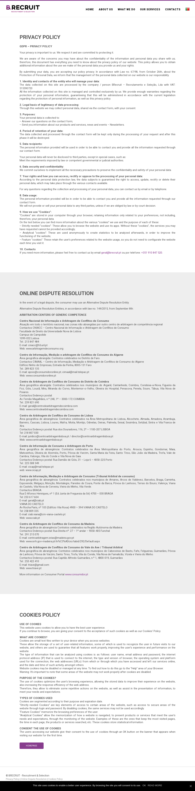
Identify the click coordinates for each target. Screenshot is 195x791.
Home (90, 9)
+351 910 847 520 (151, 252)
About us (106, 9)
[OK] (190, 786)
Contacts (173, 9)
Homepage (31, 745)
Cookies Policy (55, 779)
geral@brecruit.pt (111, 252)
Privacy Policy (12, 779)
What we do (126, 9)
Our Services (150, 9)
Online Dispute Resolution (34, 779)
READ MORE (155, 785)
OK (144, 785)
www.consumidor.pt (76, 574)
